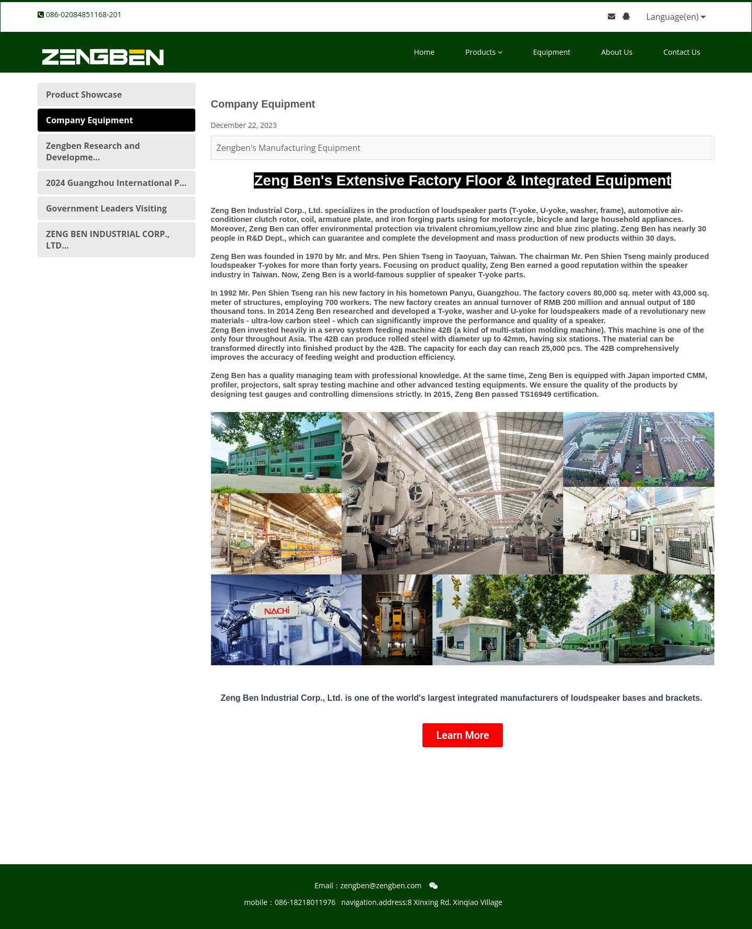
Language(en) (676, 16)
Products (483, 52)
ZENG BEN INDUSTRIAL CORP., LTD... (108, 239)
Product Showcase (84, 94)
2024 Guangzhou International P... (116, 183)
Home (424, 52)
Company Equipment (89, 120)
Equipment (551, 52)
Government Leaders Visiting (106, 208)
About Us (616, 52)
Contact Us (681, 52)
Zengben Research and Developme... (93, 151)
